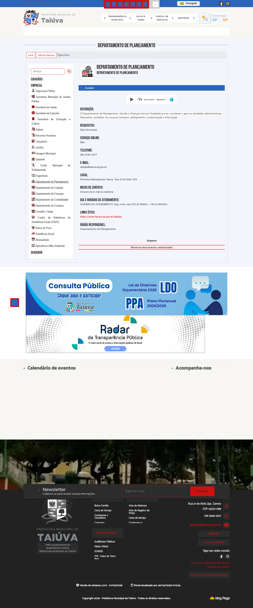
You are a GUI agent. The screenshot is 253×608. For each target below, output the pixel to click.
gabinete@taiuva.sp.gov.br (205, 525)
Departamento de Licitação (49, 187)
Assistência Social (44, 234)
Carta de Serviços (46, 55)
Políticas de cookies (218, 566)
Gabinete (40, 159)
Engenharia (41, 175)
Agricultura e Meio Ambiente (50, 245)
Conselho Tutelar (44, 211)
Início (30, 55)
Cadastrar (202, 491)
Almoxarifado (42, 239)
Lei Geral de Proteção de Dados (209, 575)
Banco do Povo (43, 228)
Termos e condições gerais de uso (210, 562)
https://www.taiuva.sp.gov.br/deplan (101, 216)
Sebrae (39, 129)
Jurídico (39, 147)
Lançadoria (41, 141)
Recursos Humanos (45, 135)
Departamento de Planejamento (51, 181)
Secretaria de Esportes (47, 113)
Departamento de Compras (49, 205)
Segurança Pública (45, 91)
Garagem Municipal (45, 153)
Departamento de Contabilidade (51, 199)
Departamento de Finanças (49, 193)
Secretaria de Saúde (46, 107)
